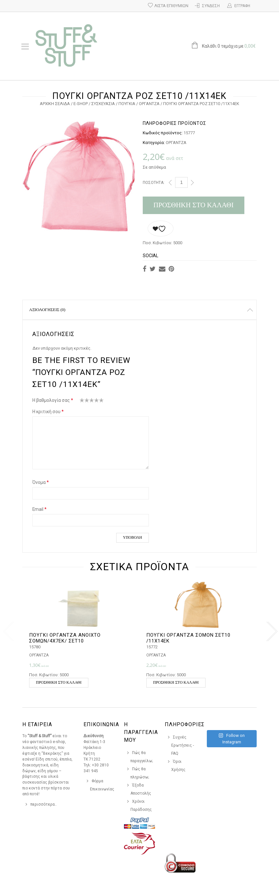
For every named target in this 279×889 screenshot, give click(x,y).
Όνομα (40, 482)
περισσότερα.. (43, 804)
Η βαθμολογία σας (52, 400)
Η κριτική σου (48, 411)
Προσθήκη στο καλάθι (193, 205)
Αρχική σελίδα (55, 103)
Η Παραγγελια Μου (141, 732)
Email (39, 509)
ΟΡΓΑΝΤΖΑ (149, 103)
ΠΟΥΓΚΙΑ (126, 103)
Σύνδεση (211, 6)
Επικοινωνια (101, 724)
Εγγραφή (242, 6)
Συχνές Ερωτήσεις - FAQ (182, 745)
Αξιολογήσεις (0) (47, 309)
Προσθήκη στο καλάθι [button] (59, 682)
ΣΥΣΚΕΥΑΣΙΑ (103, 103)
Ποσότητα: (153, 182)
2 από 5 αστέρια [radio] (84, 401)
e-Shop (80, 103)
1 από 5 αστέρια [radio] (82, 401)
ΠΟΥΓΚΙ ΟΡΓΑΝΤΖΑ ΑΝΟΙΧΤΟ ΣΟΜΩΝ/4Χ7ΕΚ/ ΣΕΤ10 (65, 638)
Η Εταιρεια (37, 724)
